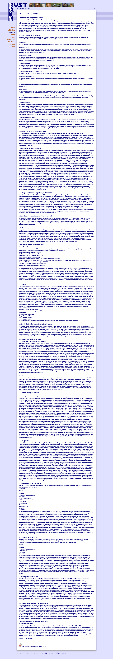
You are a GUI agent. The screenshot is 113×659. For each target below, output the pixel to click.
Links (13, 47)
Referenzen (11, 39)
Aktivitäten (11, 42)
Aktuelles (11, 30)
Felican (12, 37)
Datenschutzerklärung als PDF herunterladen (32, 646)
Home (13, 28)
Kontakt (12, 32)
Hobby (12, 44)
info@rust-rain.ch (58, 39)
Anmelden (92, 9)
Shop (13, 35)
